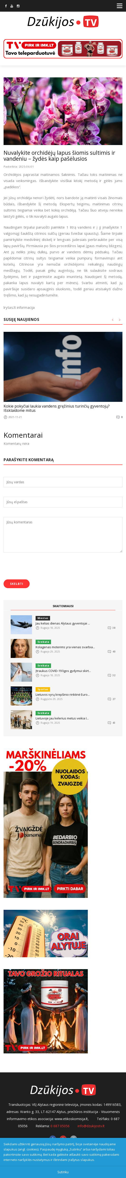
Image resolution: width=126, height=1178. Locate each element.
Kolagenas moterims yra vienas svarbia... (65, 647)
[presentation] (40, 566)
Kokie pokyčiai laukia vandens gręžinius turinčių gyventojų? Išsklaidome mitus (57, 408)
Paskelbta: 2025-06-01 (19, 166)
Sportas (42, 689)
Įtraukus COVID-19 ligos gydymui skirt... (63, 671)
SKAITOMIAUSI (63, 606)
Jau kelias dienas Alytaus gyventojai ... (63, 623)
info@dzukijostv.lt (91, 1126)
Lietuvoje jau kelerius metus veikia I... (62, 718)
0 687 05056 (60, 1126)
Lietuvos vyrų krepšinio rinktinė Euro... (63, 694)
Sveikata (43, 641)
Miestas (42, 618)
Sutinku (63, 1172)
